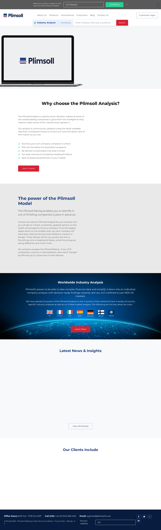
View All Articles (80, 426)
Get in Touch (28, 168)
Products (53, 15)
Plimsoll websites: (84, 522)
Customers (82, 15)
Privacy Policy (59, 521)
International (67, 15)
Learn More (80, 329)
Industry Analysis (46, 22)
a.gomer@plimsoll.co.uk (99, 516)
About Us (42, 15)
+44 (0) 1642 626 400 (65, 516)
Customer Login (147, 15)
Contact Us (102, 15)
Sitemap (69, 521)
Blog (92, 15)
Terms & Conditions (45, 521)
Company (66, 22)
